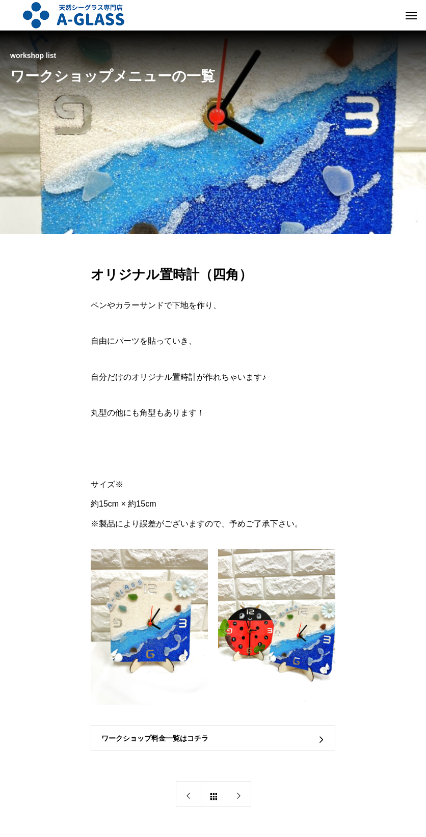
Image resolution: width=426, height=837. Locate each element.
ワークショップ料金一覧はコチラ (154, 738)
